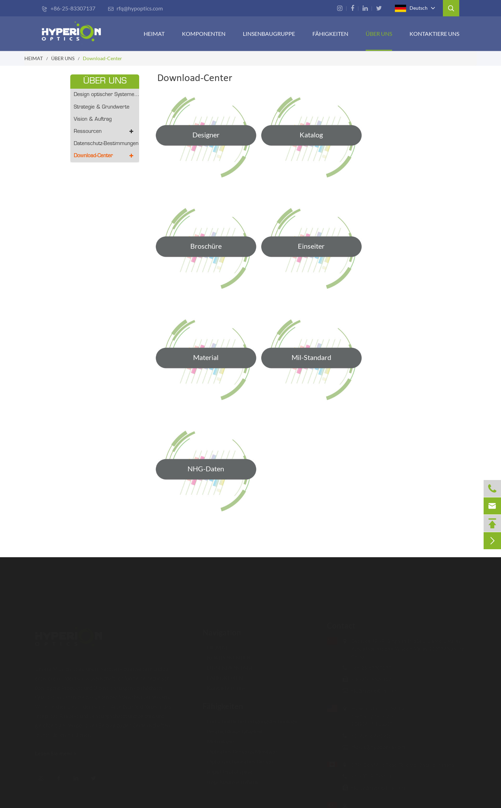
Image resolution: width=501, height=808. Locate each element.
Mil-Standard (311, 357)
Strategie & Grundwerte (101, 107)
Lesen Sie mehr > (59, 753)
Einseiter (311, 246)
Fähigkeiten (222, 702)
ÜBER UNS (379, 33)
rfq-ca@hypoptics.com (374, 787)
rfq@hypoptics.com (135, 8)
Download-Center (102, 58)
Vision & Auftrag (93, 119)
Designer (206, 134)
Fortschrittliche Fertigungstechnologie (250, 717)
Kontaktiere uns (434, 33)
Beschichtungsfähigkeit (232, 728)
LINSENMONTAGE (228, 664)
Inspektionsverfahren (230, 778)
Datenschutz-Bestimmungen (106, 143)
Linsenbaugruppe (269, 33)
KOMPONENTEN (203, 33)
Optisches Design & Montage (239, 748)
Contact (338, 625)
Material (205, 357)
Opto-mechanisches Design (237, 758)
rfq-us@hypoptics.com (375, 746)
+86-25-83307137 (68, 8)
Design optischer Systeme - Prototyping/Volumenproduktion (106, 94)
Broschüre (206, 246)
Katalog (311, 134)
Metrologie (218, 738)
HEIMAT (154, 33)
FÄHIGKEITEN (330, 33)
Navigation (221, 629)
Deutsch (411, 8)
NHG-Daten (206, 468)
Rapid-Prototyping (227, 768)
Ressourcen (105, 131)
